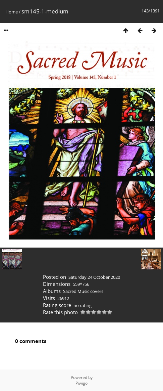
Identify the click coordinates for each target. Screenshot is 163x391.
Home (11, 12)
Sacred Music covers (83, 291)
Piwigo (81, 383)
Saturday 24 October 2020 (94, 277)
